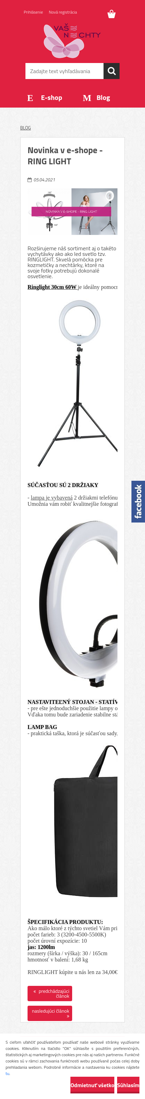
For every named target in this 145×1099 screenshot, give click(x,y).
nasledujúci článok (50, 1010)
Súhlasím (128, 1085)
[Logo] (72, 40)
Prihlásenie (33, 12)
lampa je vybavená (51, 498)
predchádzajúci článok (53, 993)
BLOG (25, 127)
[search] (112, 71)
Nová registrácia (63, 12)
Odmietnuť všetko (92, 1085)
